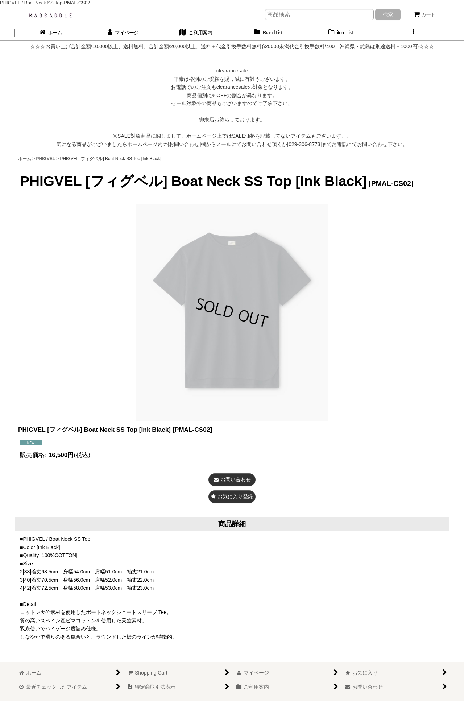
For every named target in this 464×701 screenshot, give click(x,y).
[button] (413, 32)
